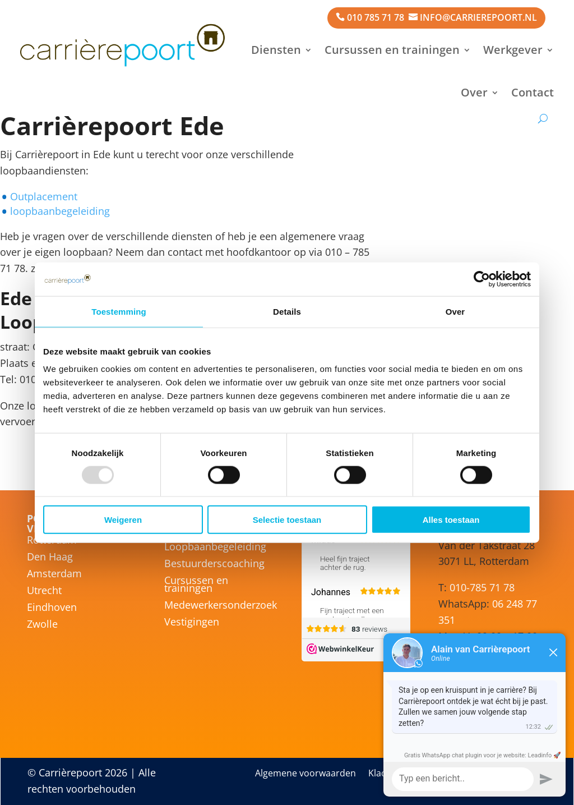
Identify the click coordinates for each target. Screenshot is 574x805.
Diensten (276, 49)
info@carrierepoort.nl (478, 17)
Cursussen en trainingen (392, 49)
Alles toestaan (451, 520)
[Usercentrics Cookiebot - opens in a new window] (482, 278)
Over (474, 92)
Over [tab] (455, 311)
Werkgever (513, 49)
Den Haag (50, 558)
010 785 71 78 (375, 17)
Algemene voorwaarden (305, 774)
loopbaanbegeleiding (60, 211)
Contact (532, 92)
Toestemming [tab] (118, 311)
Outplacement (43, 196)
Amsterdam (54, 574)
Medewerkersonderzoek (220, 606)
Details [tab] (287, 311)
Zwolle (42, 625)
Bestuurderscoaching (214, 564)
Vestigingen (191, 623)
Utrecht (44, 591)
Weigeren (123, 520)
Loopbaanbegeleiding (215, 547)
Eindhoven (52, 608)
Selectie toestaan (287, 520)
